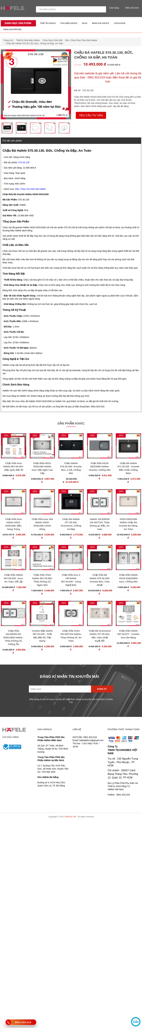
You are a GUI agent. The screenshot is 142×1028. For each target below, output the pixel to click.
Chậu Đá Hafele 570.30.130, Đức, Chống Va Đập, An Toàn (34, 43)
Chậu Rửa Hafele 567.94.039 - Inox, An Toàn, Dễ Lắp (13, 578)
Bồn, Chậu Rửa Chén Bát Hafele (81, 40)
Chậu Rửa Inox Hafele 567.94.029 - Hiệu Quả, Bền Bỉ (13, 466)
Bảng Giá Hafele (100, 23)
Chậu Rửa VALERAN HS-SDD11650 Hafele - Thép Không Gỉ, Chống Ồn (13, 637)
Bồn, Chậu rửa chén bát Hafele (30, 189)
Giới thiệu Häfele (10, 737)
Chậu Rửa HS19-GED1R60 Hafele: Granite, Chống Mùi (99, 466)
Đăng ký (102, 689)
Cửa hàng (115, 8)
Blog (84, 23)
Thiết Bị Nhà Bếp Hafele (28, 40)
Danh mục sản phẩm (17, 23)
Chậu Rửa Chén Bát (52, 40)
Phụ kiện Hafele (68, 23)
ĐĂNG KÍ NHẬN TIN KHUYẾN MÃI (69, 676)
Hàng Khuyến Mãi (12, 29)
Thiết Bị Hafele (48, 23)
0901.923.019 (131, 8)
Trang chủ (8, 40)
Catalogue (119, 23)
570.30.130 (24, 162)
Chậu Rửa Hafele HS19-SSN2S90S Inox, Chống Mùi (128, 578)
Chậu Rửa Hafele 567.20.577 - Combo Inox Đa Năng (128, 634)
